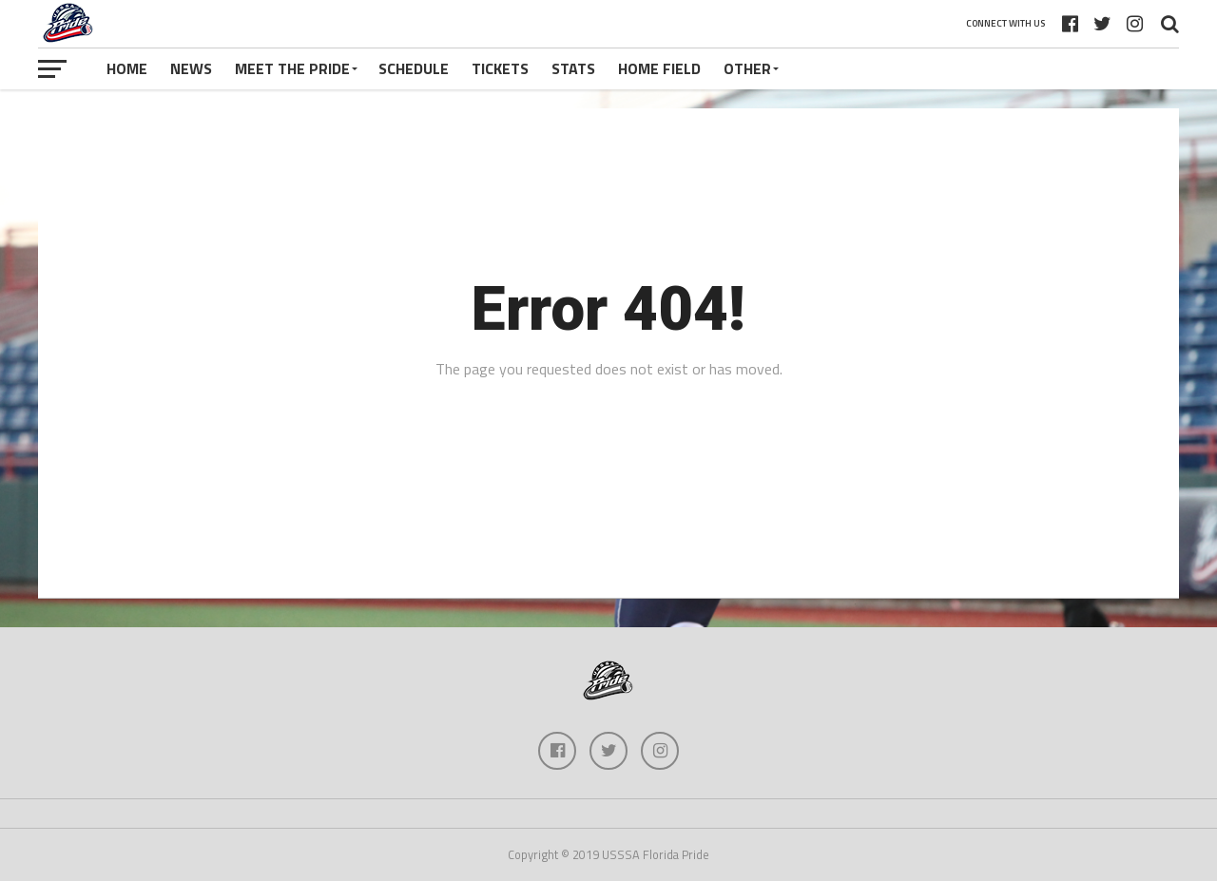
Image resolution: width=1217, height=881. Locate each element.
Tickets (500, 68)
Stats (573, 68)
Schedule (413, 68)
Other (747, 68)
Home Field (659, 68)
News (191, 68)
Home (126, 68)
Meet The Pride (292, 68)
